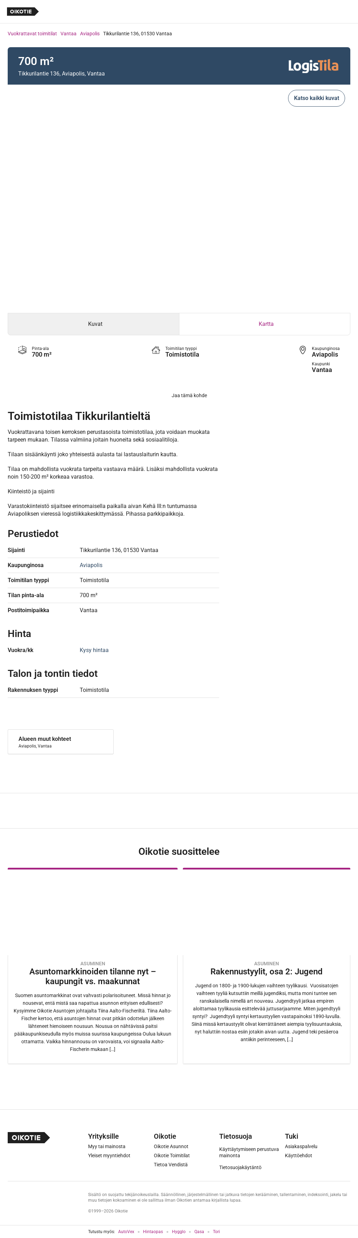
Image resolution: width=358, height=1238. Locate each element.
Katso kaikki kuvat (316, 98)
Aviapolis (90, 33)
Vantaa (68, 33)
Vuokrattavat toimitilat (32, 33)
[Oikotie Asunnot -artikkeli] (93, 966)
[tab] (93, 324)
